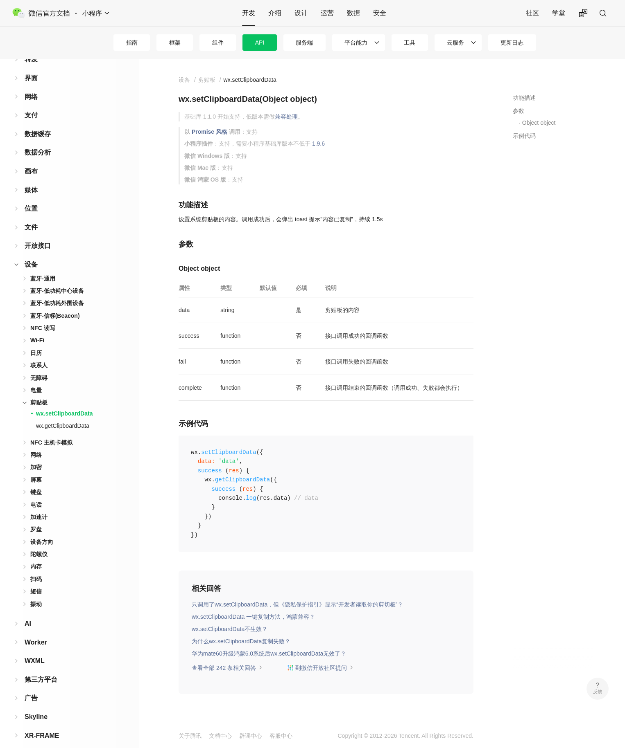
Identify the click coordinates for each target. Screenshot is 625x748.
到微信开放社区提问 (320, 668)
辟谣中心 (250, 735)
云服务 (455, 42)
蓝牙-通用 (42, 265)
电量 (36, 377)
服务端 (304, 42)
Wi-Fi (37, 327)
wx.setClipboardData (64, 400)
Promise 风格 (209, 131)
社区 (532, 12)
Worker (36, 629)
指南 (132, 42)
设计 (301, 12)
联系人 (39, 352)
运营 (327, 12)
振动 (36, 591)
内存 (36, 553)
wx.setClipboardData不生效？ (229, 629)
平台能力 (355, 42)
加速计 (39, 504)
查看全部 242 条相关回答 (227, 668)
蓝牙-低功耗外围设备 (57, 290)
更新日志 (511, 42)
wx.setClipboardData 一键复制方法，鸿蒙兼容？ (253, 616)
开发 (248, 12)
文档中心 (220, 735)
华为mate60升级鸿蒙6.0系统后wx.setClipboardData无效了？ (269, 653)
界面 (31, 64)
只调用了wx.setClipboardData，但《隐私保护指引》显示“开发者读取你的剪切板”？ (297, 604)
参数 (518, 111)
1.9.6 (318, 143)
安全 (379, 12)
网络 (31, 83)
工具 (409, 42)
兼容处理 (286, 116)
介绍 (274, 12)
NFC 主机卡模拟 (51, 429)
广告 (31, 684)
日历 (36, 340)
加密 (36, 454)
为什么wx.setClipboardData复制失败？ (241, 641)
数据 (353, 12)
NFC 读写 (42, 315)
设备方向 (41, 529)
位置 (31, 195)
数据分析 (38, 139)
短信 (36, 578)
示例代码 (524, 136)
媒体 (31, 176)
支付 (31, 102)
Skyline (36, 703)
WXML (35, 647)
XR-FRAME (42, 722)
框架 (175, 42)
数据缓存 (38, 120)
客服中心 (280, 735)
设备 (31, 251)
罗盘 (36, 516)
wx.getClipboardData (62, 412)
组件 (218, 42)
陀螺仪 (39, 541)
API (260, 42)
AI (28, 610)
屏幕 (36, 466)
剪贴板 (39, 389)
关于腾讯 (190, 735)
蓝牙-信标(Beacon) (55, 302)
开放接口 (38, 232)
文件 (31, 214)
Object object (539, 122)
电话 (36, 491)
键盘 (36, 479)
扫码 (36, 566)
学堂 (558, 12)
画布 (31, 158)
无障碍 (39, 365)
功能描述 (524, 97)
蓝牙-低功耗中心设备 (57, 277)
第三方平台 (41, 666)
